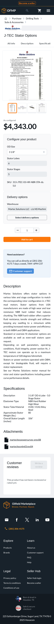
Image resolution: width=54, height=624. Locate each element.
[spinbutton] (27, 230)
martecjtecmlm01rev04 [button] (21, 446)
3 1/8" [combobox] (12, 152)
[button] (44, 152)
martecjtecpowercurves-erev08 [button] (25, 439)
